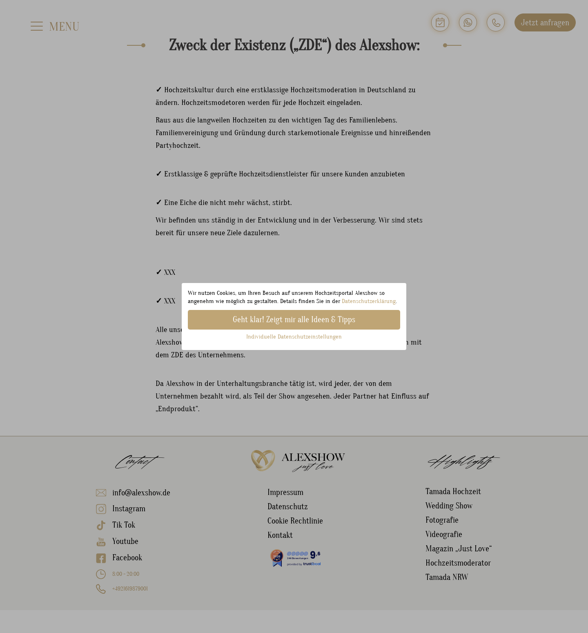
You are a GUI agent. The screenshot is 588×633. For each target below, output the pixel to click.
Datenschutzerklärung (369, 301)
